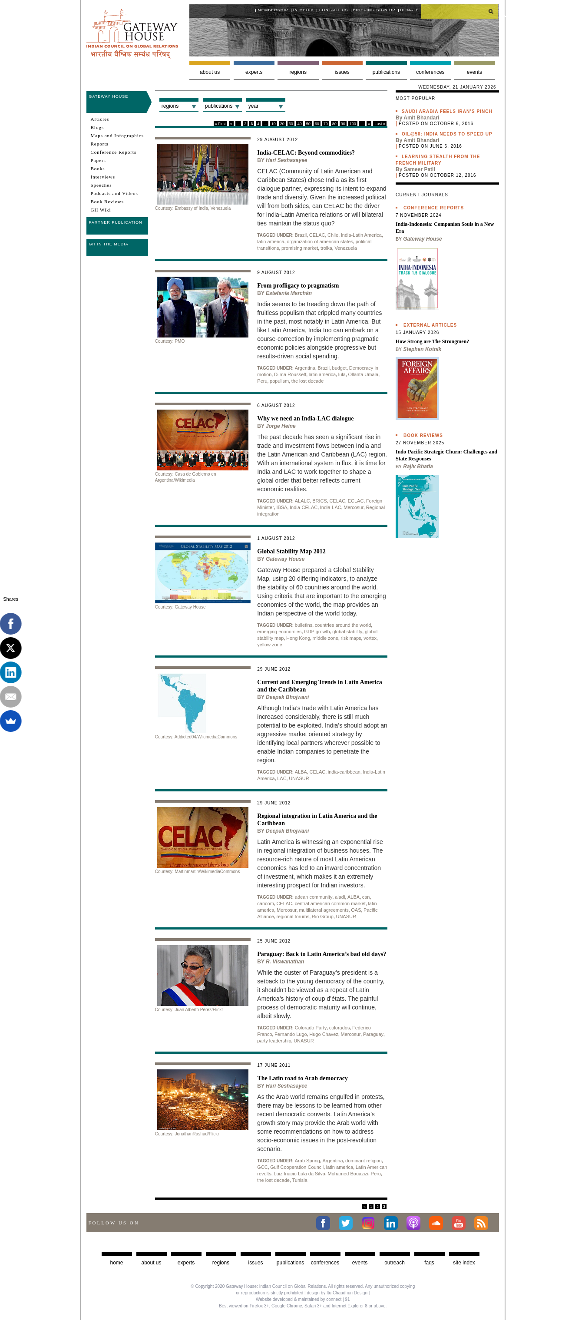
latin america (270, 241)
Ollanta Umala (363, 374)
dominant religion (363, 1160)
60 (317, 124)
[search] (459, 11)
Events (474, 72)
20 (282, 124)
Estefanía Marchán (289, 293)
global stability (347, 631)
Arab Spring (307, 1160)
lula (342, 374)
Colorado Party (311, 1027)
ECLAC (356, 500)
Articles (100, 119)
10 (273, 124)
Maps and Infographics (117, 135)
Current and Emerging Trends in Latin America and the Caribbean (319, 686)
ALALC (302, 500)
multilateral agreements (323, 910)
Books (98, 168)
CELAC (317, 235)
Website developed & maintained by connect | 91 (303, 1299)
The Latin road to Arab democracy (302, 1078)
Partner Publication (115, 222)
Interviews (103, 176)
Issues (342, 72)
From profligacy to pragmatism (298, 285)
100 (353, 124)
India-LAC (330, 507)
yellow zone (269, 644)
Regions (298, 72)
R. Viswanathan (285, 962)
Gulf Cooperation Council (297, 1167)
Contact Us (333, 10)
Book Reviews (107, 201)
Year (253, 106)
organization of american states (320, 241)
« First (220, 124)
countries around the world (343, 625)
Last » (379, 124)
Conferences (430, 72)
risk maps (351, 638)
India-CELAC (303, 507)
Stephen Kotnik (422, 349)
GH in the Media (109, 244)
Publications (386, 72)
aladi (340, 897)
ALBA (301, 771)
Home (116, 1263)
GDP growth (317, 631)
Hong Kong (298, 638)
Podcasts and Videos (114, 193)
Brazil (301, 235)
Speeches (101, 185)
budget (339, 368)
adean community (314, 897)
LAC (281, 778)
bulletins (303, 625)
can (366, 897)
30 (291, 124)
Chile (332, 235)
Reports (100, 143)
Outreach (394, 1263)
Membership (273, 10)
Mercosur (354, 507)
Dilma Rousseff (290, 374)
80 (334, 124)
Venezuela (345, 248)
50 (308, 124)
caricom (265, 903)
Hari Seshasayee (286, 160)
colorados (339, 1027)
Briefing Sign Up (374, 10)
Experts (253, 72)
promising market (299, 248)
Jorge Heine (281, 426)
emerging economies (279, 631)
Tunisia (299, 1180)
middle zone (325, 638)
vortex (370, 638)
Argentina (305, 368)
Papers (98, 160)
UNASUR (299, 778)
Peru (262, 381)
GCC (262, 1167)
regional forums (292, 916)
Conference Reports (114, 152)
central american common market (330, 903)
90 (343, 124)
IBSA (281, 507)
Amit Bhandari (421, 118)
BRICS (319, 500)
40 (299, 124)
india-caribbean (344, 771)
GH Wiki (101, 209)
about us (151, 1263)
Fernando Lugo (290, 1034)
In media (303, 10)
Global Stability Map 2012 (291, 551)
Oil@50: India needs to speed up (447, 134)
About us (210, 72)
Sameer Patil (419, 169)
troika (326, 248)
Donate (409, 10)
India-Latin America (361, 235)
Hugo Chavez (323, 1034)
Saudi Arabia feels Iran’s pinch (447, 111)
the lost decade (307, 381)
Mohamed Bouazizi (347, 1173)
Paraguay (373, 1034)
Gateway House (109, 96)
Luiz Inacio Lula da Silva (299, 1173)
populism (279, 381)
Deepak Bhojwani (287, 697)
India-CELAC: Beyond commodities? (306, 152)
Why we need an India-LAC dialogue (305, 418)
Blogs (97, 127)
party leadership (274, 1040)
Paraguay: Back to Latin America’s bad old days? (321, 954)
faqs (429, 1263)
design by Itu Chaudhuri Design (337, 1292)
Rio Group (323, 916)
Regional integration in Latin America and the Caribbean (317, 820)
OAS (356, 910)
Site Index (464, 1263)
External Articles (430, 325)
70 (326, 124)
